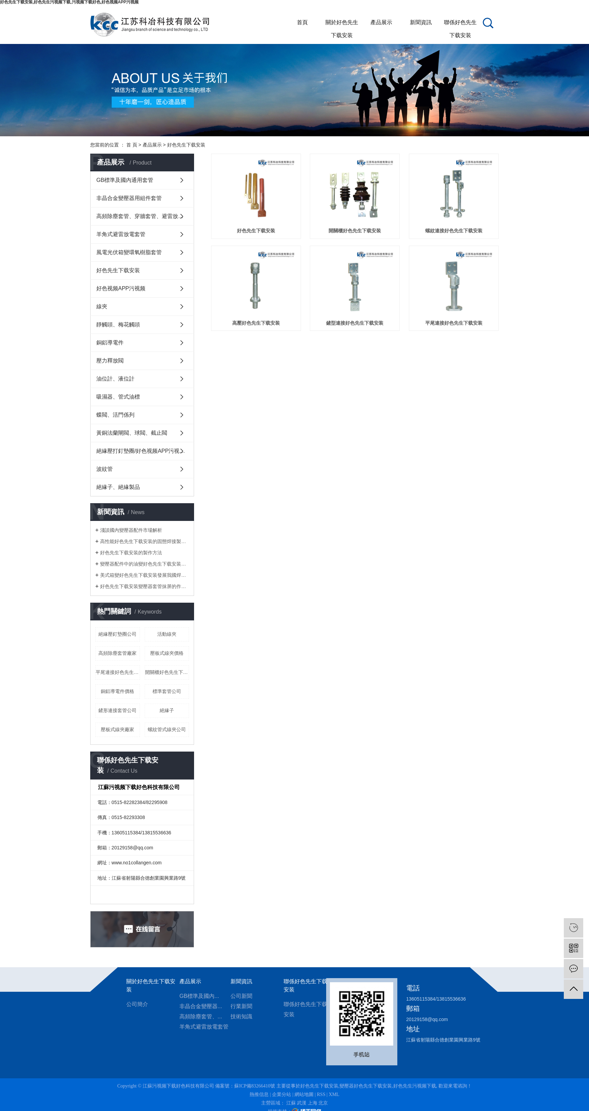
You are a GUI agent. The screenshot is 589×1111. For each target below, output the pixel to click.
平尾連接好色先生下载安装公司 (118, 672)
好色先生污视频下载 (414, 1086)
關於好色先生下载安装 (341, 24)
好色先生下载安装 (186, 145)
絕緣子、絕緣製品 (118, 487)
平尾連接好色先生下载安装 (453, 323)
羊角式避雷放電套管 (120, 234)
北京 (323, 1103)
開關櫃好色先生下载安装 (355, 230)
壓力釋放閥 (110, 361)
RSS (321, 1094)
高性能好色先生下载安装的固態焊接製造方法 (144, 541)
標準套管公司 (167, 691)
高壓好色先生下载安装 (256, 323)
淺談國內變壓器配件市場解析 (131, 530)
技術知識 (241, 1016)
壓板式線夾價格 (167, 653)
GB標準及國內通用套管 (124, 180)
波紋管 (104, 469)
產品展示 (381, 22)
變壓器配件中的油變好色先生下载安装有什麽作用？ (144, 564)
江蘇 (291, 1103)
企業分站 (281, 1094)
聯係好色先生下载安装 (460, 24)
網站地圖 (304, 1094)
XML (334, 1094)
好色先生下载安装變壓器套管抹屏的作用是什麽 (144, 586)
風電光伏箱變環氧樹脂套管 (129, 252)
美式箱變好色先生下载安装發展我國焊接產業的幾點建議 (144, 575)
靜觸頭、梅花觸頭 (118, 324)
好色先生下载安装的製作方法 (131, 552)
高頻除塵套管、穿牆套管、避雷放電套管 (145, 216)
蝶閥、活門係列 (115, 415)
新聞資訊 (421, 22)
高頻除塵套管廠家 (117, 653)
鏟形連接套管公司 (117, 710)
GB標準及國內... (199, 996)
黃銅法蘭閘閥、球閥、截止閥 (131, 433)
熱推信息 (259, 1094)
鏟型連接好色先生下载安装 (354, 323)
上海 (312, 1103)
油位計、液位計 (115, 379)
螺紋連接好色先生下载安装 (453, 230)
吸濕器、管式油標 (118, 397)
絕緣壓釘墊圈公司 (117, 634)
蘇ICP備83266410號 (254, 1086)
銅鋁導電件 (110, 342)
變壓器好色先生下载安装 (365, 1086)
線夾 (101, 306)
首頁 (302, 22)
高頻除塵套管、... (200, 1016)
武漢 (301, 1103)
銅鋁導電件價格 (117, 691)
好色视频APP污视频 (120, 288)
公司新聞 (241, 996)
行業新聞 (241, 1006)
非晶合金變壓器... (200, 1006)
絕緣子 (167, 710)
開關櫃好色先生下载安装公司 (167, 672)
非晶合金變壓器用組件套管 (129, 198)
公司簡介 (137, 1004)
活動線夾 (166, 634)
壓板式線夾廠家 (117, 729)
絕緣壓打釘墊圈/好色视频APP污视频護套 (145, 451)
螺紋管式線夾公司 (167, 729)
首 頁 (131, 145)
